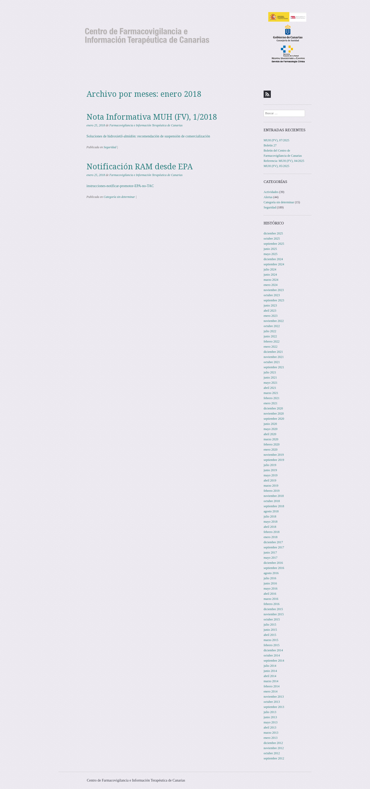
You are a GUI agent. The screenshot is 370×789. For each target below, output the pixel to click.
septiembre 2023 (274, 300)
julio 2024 (270, 269)
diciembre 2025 (273, 233)
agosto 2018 (271, 511)
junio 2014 (270, 671)
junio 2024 (270, 274)
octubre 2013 (272, 702)
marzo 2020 (271, 439)
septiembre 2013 (274, 707)
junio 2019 (270, 470)
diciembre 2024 (273, 259)
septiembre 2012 (274, 758)
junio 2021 (270, 377)
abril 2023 (270, 310)
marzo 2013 (271, 732)
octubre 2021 (272, 362)
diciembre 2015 (273, 609)
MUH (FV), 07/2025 (276, 140)
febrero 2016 (272, 604)
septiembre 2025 (274, 244)
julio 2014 (270, 666)
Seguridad (110, 147)
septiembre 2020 (274, 418)
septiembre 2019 (274, 460)
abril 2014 (270, 676)
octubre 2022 (272, 326)
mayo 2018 (271, 521)
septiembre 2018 (274, 506)
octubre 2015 (272, 619)
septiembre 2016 (274, 568)
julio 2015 (270, 624)
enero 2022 (271, 346)
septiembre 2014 (274, 660)
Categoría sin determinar (119, 197)
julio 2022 (270, 331)
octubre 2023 (272, 295)
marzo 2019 (271, 485)
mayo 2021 (271, 382)
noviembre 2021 (274, 357)
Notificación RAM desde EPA (140, 166)
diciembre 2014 (273, 650)
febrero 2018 (272, 532)
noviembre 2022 (274, 321)
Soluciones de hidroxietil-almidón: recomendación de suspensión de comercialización (148, 136)
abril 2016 (270, 593)
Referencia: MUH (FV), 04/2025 (284, 161)
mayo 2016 (271, 588)
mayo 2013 (271, 722)
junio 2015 (270, 630)
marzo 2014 (271, 681)
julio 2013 (270, 712)
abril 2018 (270, 527)
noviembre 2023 (274, 290)
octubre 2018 (272, 501)
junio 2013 (270, 717)
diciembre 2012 (273, 743)
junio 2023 (270, 305)
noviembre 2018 (274, 496)
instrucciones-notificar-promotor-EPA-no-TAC (120, 186)
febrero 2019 (272, 491)
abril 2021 (270, 388)
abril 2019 (270, 480)
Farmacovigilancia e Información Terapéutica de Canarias (146, 125)
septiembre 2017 (274, 547)
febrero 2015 (272, 645)
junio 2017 (270, 552)
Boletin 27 (270, 145)
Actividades (271, 192)
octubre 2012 (272, 753)
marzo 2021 (271, 393)
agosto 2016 (271, 573)
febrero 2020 (272, 444)
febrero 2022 (272, 341)
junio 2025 (270, 249)
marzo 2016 (271, 599)
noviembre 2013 (274, 696)
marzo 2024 (271, 280)
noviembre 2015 (274, 614)
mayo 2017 (271, 557)
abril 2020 (270, 434)
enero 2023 (271, 316)
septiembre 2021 (274, 367)
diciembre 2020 (273, 408)
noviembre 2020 (274, 413)
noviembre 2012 (274, 748)
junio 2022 (270, 336)
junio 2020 (270, 424)
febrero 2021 (272, 398)
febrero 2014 (272, 686)
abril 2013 (270, 727)
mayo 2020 (271, 429)
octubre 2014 (272, 655)
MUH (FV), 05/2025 (276, 166)
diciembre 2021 (273, 352)
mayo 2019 (271, 475)
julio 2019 (270, 465)
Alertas (268, 197)
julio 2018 (270, 516)
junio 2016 (270, 583)
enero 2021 (271, 403)
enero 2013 (271, 738)
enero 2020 (271, 449)
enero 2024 (271, 285)
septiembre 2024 (274, 264)
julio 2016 (270, 578)
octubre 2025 (272, 238)
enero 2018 (271, 537)
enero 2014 (271, 691)
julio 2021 (270, 372)
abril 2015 (270, 635)
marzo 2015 (271, 640)
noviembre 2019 (274, 455)
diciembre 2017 (273, 542)
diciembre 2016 (273, 563)
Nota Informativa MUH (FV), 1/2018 (152, 116)
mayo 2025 (271, 254)
